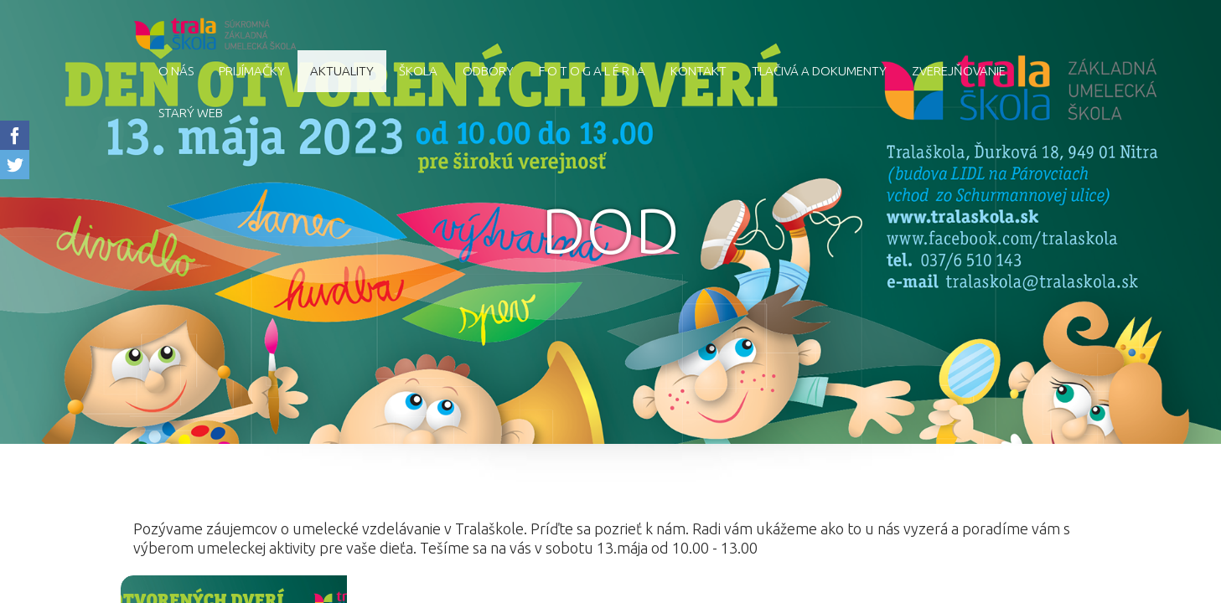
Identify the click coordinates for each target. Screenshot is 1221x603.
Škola (418, 71)
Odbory (488, 71)
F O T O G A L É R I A (592, 71)
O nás (176, 71)
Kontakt (698, 71)
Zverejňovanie (959, 71)
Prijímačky (252, 71)
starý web (190, 113)
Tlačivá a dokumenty (819, 71)
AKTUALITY (342, 71)
